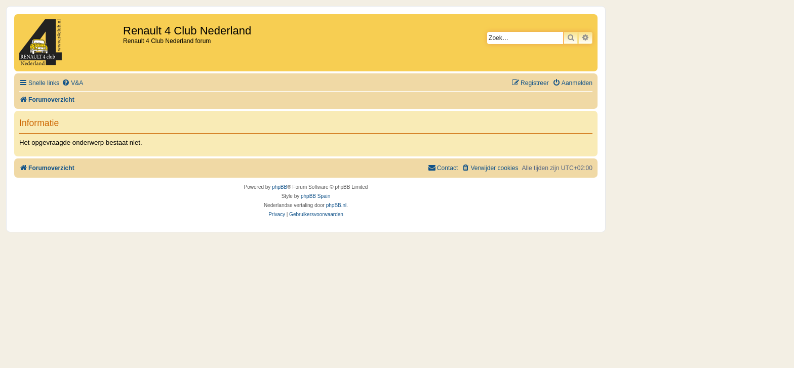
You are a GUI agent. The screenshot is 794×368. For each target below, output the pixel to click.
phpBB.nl (336, 205)
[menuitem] (72, 83)
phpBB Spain (315, 196)
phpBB (279, 187)
